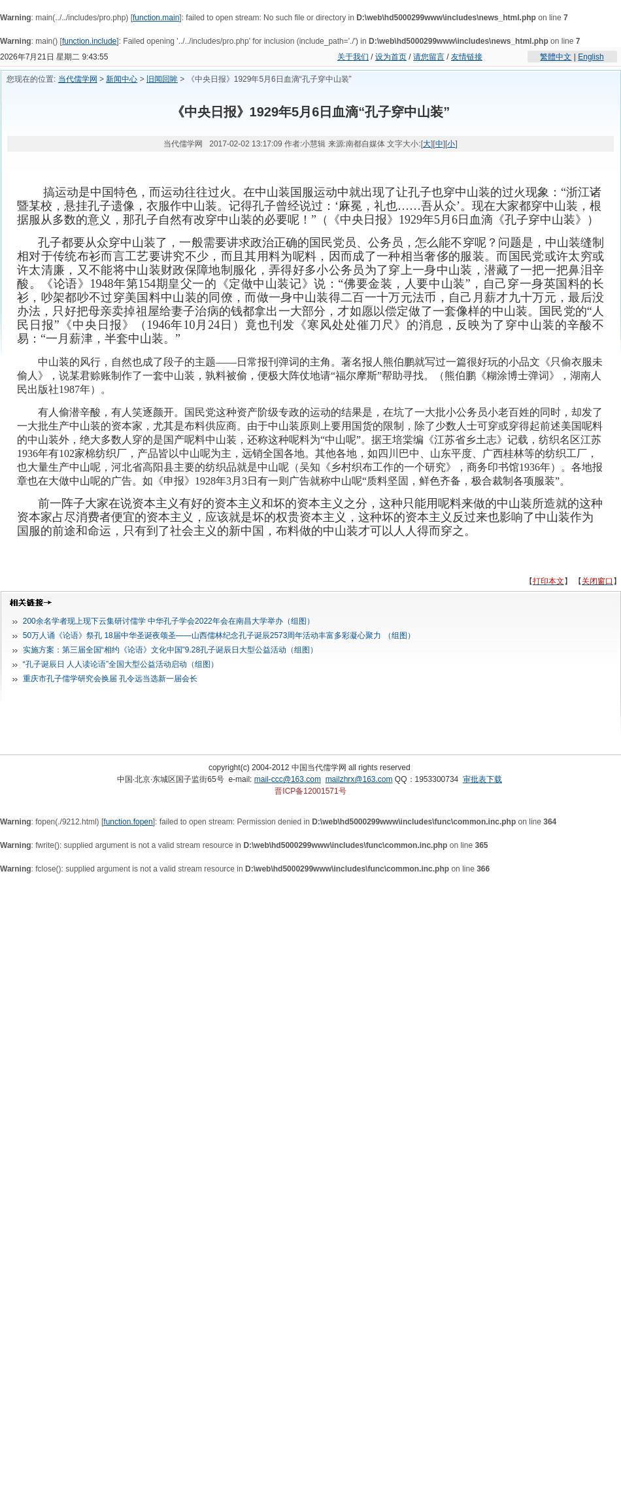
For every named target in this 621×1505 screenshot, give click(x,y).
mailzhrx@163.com (359, 779)
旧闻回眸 (162, 79)
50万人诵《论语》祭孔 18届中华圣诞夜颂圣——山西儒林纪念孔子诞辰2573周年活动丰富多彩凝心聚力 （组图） (219, 635)
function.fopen (127, 821)
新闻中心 (121, 79)
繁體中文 (555, 56)
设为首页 (391, 56)
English (590, 56)
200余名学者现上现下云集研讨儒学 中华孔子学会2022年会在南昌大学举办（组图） (168, 621)
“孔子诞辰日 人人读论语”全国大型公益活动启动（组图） (120, 664)
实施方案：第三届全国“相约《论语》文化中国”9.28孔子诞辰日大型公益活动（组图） (170, 649)
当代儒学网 (77, 79)
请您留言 (429, 56)
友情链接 (466, 56)
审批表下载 (482, 779)
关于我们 (353, 56)
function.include (89, 41)
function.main (156, 17)
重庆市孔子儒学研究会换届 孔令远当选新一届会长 (110, 678)
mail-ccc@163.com (287, 779)
